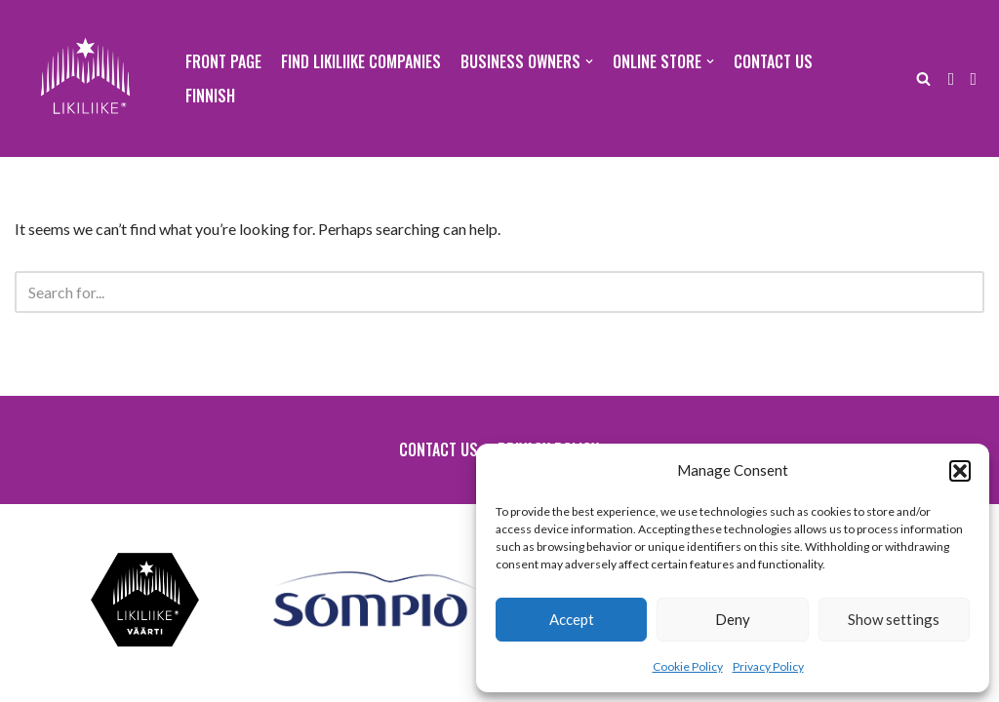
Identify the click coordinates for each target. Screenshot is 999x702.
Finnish (210, 95)
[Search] (923, 78)
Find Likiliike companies (361, 61)
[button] (960, 471)
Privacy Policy (768, 666)
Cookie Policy (688, 666)
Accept (571, 619)
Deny (732, 619)
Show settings (893, 619)
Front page (223, 61)
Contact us (773, 61)
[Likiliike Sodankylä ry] (85, 78)
